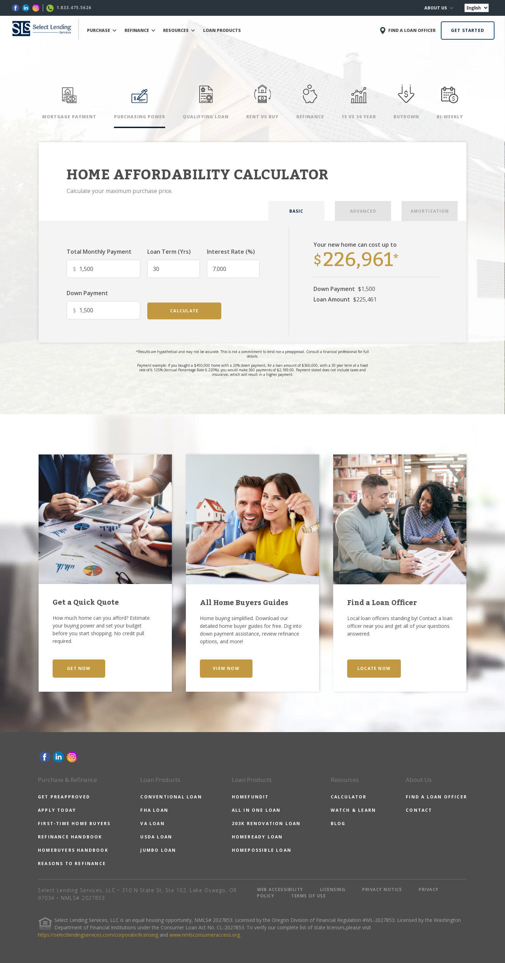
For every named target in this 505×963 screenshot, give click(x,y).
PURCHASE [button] (101, 30)
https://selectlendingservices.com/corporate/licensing (98, 934)
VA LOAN (152, 823)
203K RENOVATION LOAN (266, 823)
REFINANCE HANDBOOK (70, 837)
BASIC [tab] (296, 211)
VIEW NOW (226, 668)
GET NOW (78, 668)
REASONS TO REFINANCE (72, 863)
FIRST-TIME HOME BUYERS (74, 823)
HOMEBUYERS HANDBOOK (73, 850)
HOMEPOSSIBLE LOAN (261, 850)
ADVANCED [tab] (363, 211)
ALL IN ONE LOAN (256, 810)
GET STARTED (467, 30)
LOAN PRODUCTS (222, 30)
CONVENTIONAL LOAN (171, 797)
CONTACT (419, 810)
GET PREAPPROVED (64, 797)
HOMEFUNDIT (250, 797)
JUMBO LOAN (158, 850)
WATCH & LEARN (353, 810)
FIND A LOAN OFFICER (436, 797)
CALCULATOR (349, 797)
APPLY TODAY (57, 810)
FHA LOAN (154, 810)
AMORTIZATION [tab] (430, 211)
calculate (184, 311)
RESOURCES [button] (179, 30)
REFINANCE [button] (139, 30)
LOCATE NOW (374, 668)
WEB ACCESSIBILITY (280, 889)
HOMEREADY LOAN (257, 837)
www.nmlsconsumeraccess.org (204, 934)
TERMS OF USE (308, 896)
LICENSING (333, 889)
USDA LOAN (156, 837)
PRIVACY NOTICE (382, 889)
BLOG (338, 823)
